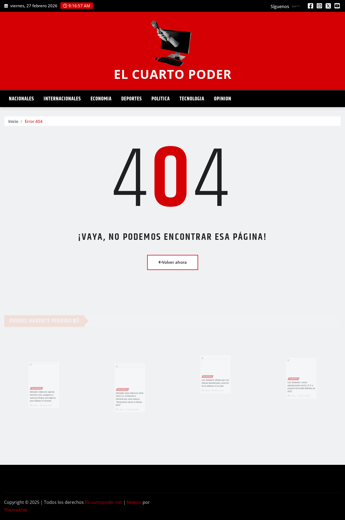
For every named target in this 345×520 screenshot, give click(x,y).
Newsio (134, 502)
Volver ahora (172, 262)
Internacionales (62, 99)
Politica (160, 99)
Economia (101, 99)
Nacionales (21, 99)
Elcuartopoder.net (103, 502)
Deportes (131, 99)
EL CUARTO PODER (173, 74)
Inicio (13, 122)
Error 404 (34, 122)
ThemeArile (15, 510)
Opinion (222, 99)
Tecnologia (192, 99)
